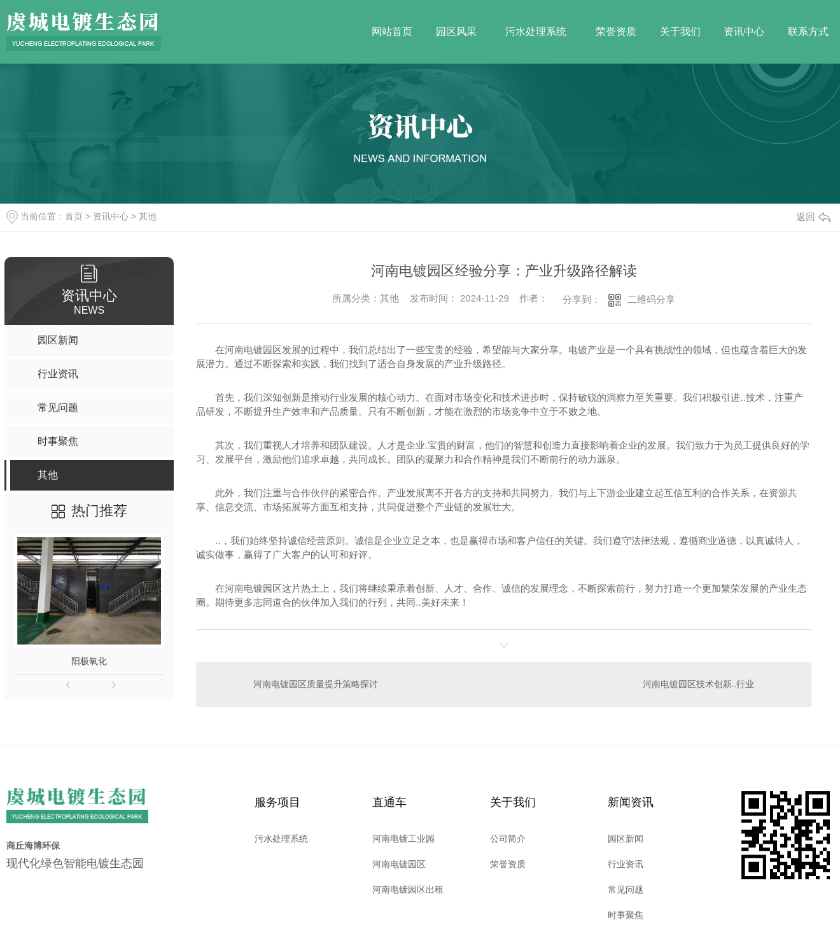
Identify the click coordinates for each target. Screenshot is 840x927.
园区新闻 (625, 838)
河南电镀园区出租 (408, 889)
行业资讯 (625, 863)
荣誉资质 (616, 31)
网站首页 (392, 31)
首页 (74, 216)
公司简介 (508, 838)
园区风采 (456, 31)
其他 (148, 216)
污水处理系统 (535, 31)
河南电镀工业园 (403, 838)
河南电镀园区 (399, 863)
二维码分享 (651, 299)
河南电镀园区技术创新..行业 (699, 683)
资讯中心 (744, 31)
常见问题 (625, 889)
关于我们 (680, 31)
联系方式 (808, 31)
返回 (813, 216)
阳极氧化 (89, 661)
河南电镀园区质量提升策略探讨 (315, 683)
